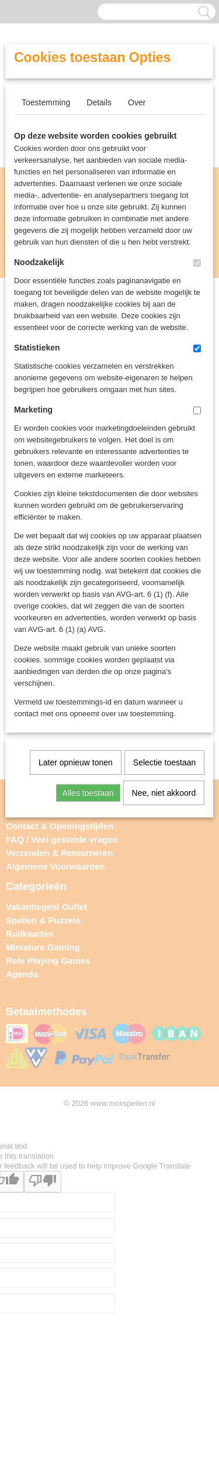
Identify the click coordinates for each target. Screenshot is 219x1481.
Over (136, 102)
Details (99, 102)
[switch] (197, 263)
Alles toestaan (88, 793)
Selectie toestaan (164, 762)
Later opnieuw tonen (76, 762)
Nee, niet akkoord (164, 793)
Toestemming (46, 102)
